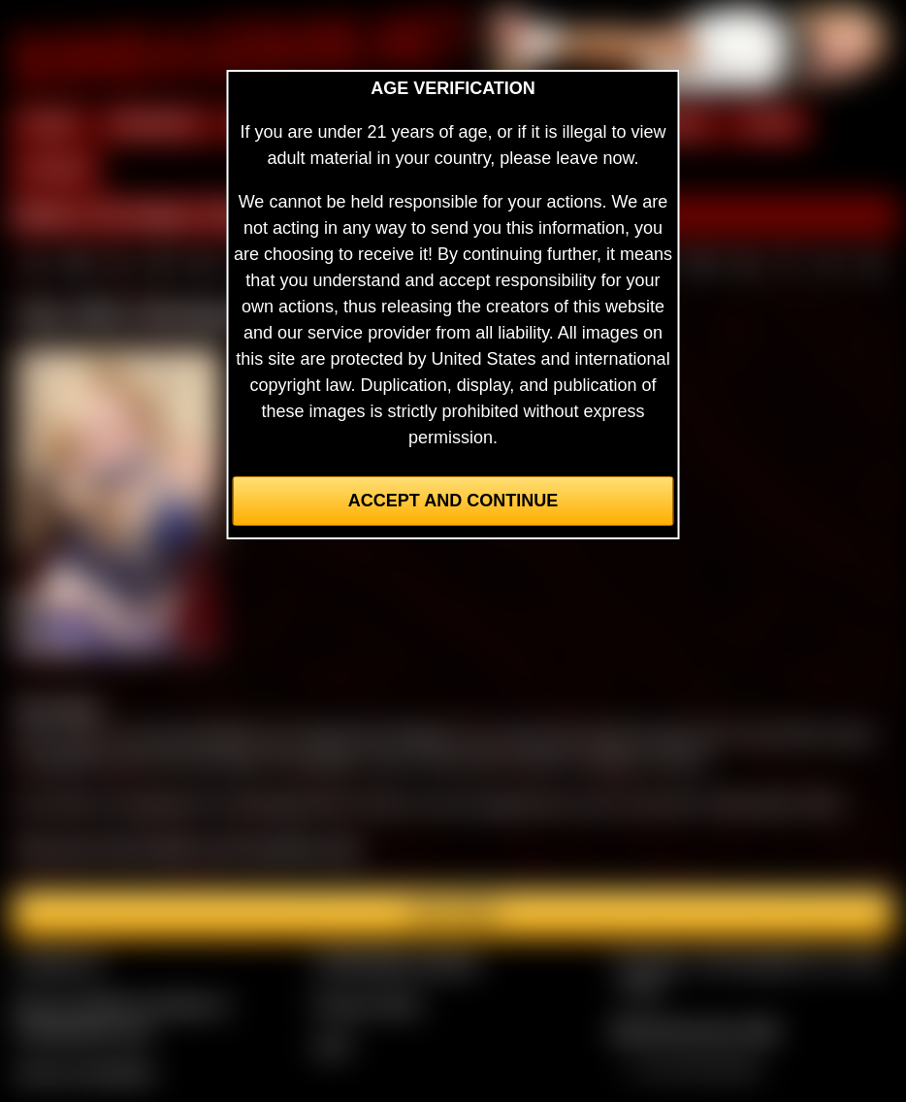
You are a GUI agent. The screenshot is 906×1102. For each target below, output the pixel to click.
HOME (49, 124)
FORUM (55, 169)
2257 (332, 1045)
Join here (452, 914)
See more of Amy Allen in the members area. (189, 848)
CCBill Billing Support (396, 962)
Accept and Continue (453, 500)
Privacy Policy (367, 1004)
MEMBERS (156, 124)
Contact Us (59, 962)
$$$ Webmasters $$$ (695, 1030)
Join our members (85, 1072)
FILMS (768, 124)
